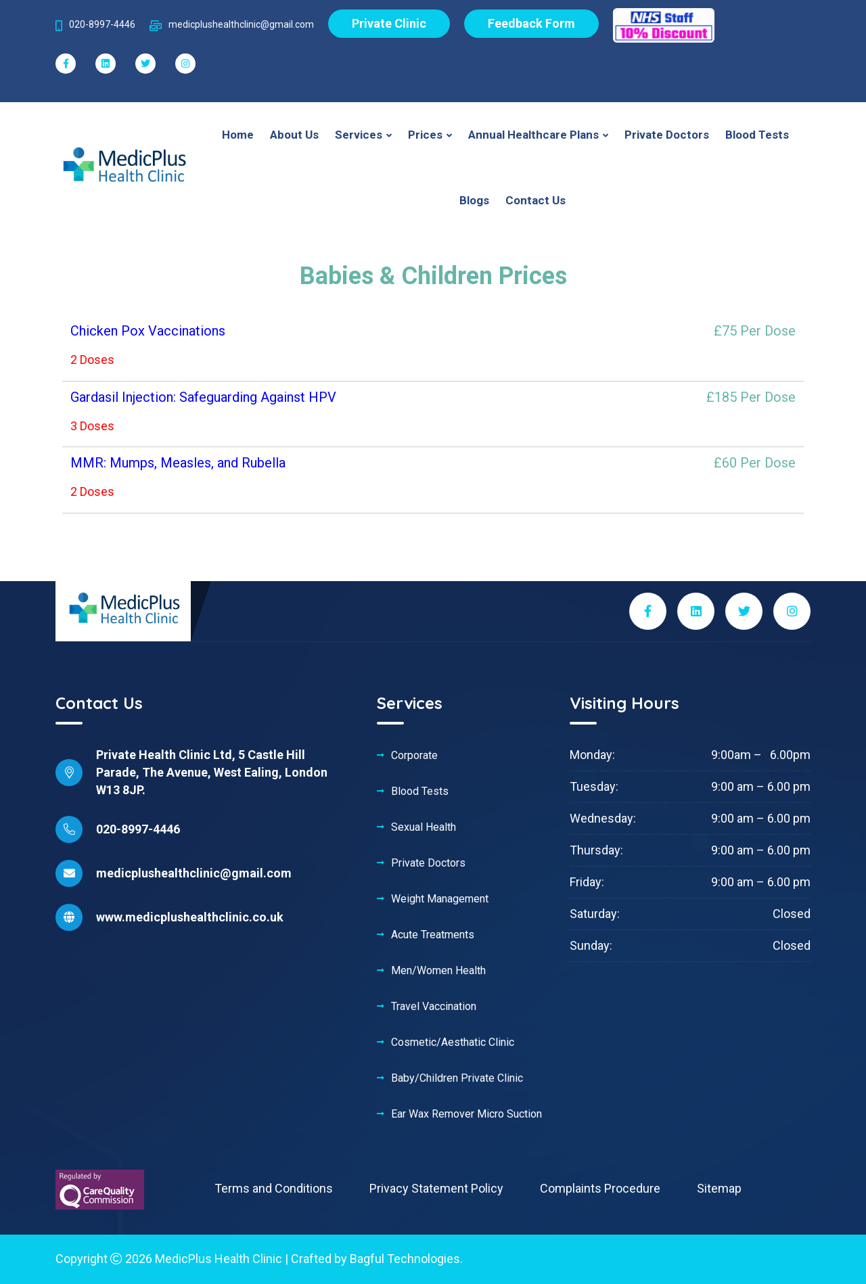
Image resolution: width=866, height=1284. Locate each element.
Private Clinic (389, 23)
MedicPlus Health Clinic (218, 1259)
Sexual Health (423, 827)
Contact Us (535, 200)
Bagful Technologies (405, 1259)
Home (238, 134)
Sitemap (719, 1188)
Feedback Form (531, 23)
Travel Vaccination (433, 1006)
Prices (426, 134)
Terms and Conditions (273, 1188)
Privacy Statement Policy (436, 1188)
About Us (294, 134)
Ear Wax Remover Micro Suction (466, 1114)
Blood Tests (757, 134)
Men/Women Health (438, 970)
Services (360, 134)
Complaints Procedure (600, 1188)
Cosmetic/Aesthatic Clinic (452, 1042)
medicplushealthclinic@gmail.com (194, 873)
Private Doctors (666, 134)
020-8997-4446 (138, 829)
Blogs (474, 200)
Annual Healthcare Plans (534, 134)
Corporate (414, 755)
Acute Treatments (432, 935)
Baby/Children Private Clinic (457, 1078)
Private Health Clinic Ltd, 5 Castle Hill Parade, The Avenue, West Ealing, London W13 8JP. (211, 772)
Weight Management (439, 899)
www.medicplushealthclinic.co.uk (189, 917)
